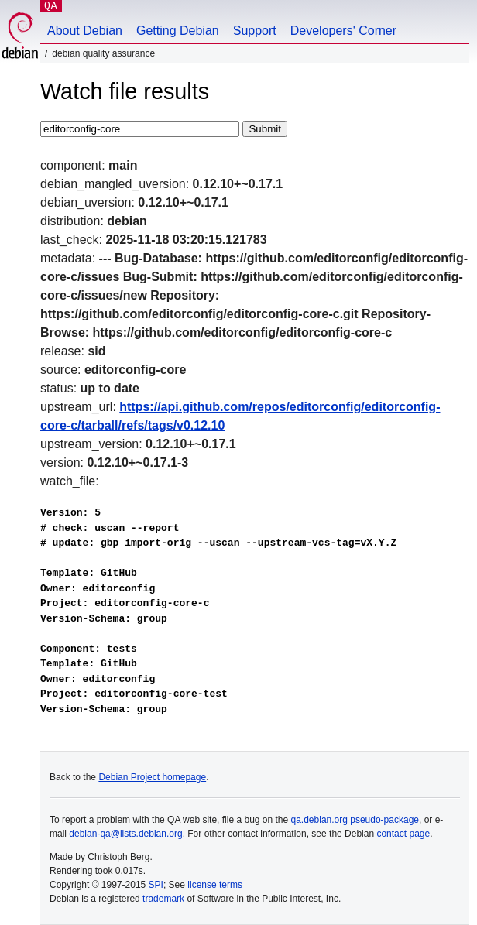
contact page (403, 833)
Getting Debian (177, 30)
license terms (214, 884)
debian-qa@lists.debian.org (125, 833)
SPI (156, 884)
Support (254, 30)
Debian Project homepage (152, 777)
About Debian (84, 30)
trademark (163, 898)
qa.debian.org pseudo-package (355, 819)
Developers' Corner (343, 30)
